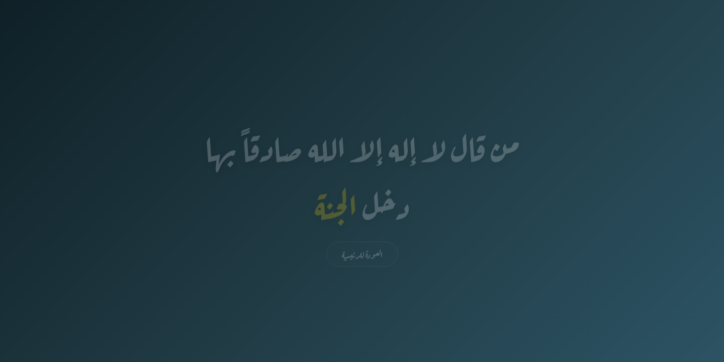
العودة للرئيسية (362, 254)
